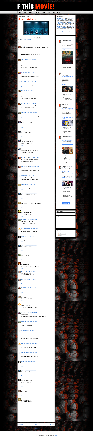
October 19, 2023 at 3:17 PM (29, 175)
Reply (22, 55)
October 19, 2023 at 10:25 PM (32, 321)
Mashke (22, 210)
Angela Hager (23, 312)
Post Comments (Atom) (38, 428)
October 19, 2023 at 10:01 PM (32, 312)
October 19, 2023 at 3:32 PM (32, 184)
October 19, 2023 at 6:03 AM (32, 72)
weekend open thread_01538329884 (65, 19)
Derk (22, 90)
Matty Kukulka (24, 343)
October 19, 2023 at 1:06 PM (34, 157)
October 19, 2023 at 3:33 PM (32, 193)
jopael (22, 330)
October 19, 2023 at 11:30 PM (29, 330)
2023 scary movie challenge (26, 39)
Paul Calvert (23, 103)
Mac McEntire (23, 112)
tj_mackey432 (23, 121)
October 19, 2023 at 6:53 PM (33, 228)
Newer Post (20, 424)
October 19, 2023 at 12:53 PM (32, 148)
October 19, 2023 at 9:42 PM (32, 287)
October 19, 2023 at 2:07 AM (31, 46)
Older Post (51, 424)
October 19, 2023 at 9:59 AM (32, 112)
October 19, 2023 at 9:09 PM (31, 279)
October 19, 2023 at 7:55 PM (29, 236)
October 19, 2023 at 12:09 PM (31, 131)
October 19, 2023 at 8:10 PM (32, 254)
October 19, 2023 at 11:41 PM (32, 352)
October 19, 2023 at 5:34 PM (32, 219)
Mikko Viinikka (24, 184)
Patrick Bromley (24, 157)
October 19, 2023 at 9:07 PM (31, 271)
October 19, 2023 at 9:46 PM (31, 296)
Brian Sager (23, 131)
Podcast (37, 12)
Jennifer (22, 361)
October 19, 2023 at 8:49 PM (31, 262)
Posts (59, 233)
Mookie (22, 175)
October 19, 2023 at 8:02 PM (32, 245)
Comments (60, 235)
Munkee (22, 236)
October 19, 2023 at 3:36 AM (31, 59)
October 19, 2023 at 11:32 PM (32, 343)
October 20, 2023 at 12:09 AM (30, 361)
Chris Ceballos (24, 148)
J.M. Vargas (23, 46)
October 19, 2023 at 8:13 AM (31, 103)
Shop (54, 12)
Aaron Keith (23, 303)
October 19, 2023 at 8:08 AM (28, 90)
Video (49, 12)
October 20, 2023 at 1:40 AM (32, 390)
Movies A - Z (31, 12)
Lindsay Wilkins (24, 72)
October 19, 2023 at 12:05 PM (32, 121)
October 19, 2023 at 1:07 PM (34, 166)
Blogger (55, 435)
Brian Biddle (23, 271)
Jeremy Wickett (24, 287)
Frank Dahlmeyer (24, 228)
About (25, 12)
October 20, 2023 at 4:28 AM (32, 398)
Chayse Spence (24, 390)
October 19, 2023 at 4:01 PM (29, 210)
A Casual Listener (60, 30)
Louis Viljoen (23, 81)
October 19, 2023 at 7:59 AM (31, 81)
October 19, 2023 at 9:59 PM (31, 303)
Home (20, 12)
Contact (43, 12)
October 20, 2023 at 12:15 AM (32, 370)
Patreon (58, 12)
